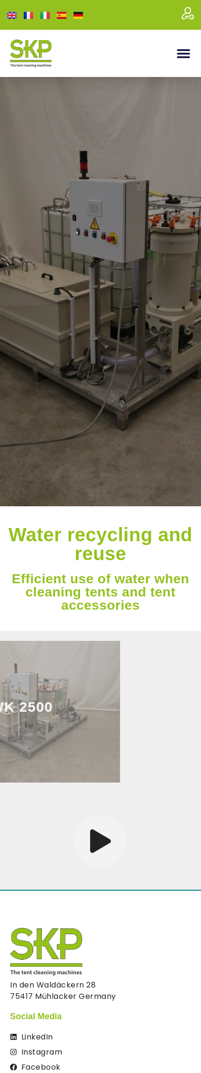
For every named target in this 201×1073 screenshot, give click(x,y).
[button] (183, 53)
